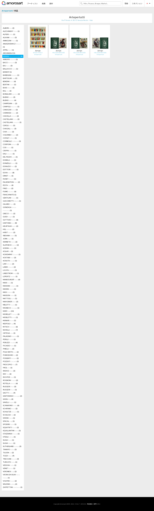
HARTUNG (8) (10, 223)
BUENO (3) (9, 97)
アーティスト (32, 3)
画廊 (43, 3)
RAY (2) (7, 374)
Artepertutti (7, 11)
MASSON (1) (9, 295)
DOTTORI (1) (10, 169)
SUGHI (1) (9, 443)
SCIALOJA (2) (9, 415)
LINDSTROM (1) (11, 273)
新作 (51, 3)
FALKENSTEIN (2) (11, 182)
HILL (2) (8, 229)
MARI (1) (8, 283)
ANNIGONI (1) (10, 41)
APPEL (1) (8, 50)
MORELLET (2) (11, 314)
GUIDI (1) (9, 217)
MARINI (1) (9, 289)
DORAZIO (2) (10, 166)
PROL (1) (7, 368)
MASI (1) (9, 292)
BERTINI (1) (9, 85)
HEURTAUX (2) (10, 226)
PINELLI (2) (8, 349)
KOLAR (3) (8, 251)
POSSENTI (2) (11, 358)
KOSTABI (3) (9, 258)
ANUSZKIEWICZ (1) (12, 45)
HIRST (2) (9, 232)
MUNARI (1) (9, 320)
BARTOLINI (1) (10, 78)
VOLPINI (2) (10, 481)
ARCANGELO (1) (9, 53)
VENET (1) (9, 468)
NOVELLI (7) (10, 330)
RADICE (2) (9, 371)
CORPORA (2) (11, 144)
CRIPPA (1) (9, 151)
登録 (126, 3)
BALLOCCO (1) (10, 69)
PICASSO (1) (9, 346)
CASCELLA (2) (11, 116)
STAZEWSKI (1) (11, 434)
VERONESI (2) (10, 471)
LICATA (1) (10, 270)
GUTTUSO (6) (10, 220)
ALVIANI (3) (10, 37)
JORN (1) (8, 239)
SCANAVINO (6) (11, 405)
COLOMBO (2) (10, 135)
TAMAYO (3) (10, 449)
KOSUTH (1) (10, 261)
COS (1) (8, 147)
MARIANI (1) (10, 286)
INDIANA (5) (10, 236)
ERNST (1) (8, 176)
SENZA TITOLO (38, 52)
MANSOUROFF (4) (11, 280)
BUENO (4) (9, 100)
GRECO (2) (9, 213)
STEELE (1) (9, 437)
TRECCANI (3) (11, 459)
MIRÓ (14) (8, 311)
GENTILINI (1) (10, 198)
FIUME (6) (9, 191)
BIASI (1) (8, 88)
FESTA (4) (8, 185)
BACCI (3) (10, 62)
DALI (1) (9, 154)
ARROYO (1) (10, 59)
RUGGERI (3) (9, 387)
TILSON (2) (8, 453)
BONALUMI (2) (11, 94)
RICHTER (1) (9, 377)
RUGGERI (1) (10, 390)
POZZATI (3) (11, 361)
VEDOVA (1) (9, 465)
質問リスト (97, 504)
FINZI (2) (8, 188)
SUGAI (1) (8, 440)
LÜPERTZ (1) (10, 276)
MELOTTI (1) (10, 305)
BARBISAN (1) (11, 75)
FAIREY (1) (9, 179)
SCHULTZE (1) (11, 412)
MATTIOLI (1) (10, 298)
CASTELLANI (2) (11, 119)
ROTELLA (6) (10, 383)
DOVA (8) (8, 173)
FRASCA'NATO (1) (9, 195)
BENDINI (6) (9, 81)
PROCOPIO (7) (10, 364)
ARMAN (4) (12, 56)
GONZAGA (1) (9, 208)
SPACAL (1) (9, 421)
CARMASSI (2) (10, 113)
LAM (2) (8, 264)
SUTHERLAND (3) (12, 446)
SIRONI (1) (9, 418)
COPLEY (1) (10, 138)
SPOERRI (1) (9, 424)
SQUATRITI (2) (11, 427)
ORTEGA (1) (9, 333)
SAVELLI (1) (9, 402)
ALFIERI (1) (9, 34)
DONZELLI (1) (10, 163)
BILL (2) (7, 91)
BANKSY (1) (7, 72)
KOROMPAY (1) (11, 254)
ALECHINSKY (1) (11, 31)
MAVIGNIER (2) (10, 302)
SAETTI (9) (9, 393)
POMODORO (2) (10, 355)
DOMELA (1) (9, 160)
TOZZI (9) (8, 456)
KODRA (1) (9, 248)
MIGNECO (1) (11, 308)
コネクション (137, 3)
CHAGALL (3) (9, 129)
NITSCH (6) (10, 327)
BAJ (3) (7, 66)
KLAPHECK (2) (11, 245)
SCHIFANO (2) (10, 409)
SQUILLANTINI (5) (12, 431)
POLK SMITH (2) (11, 352)
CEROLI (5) (9, 125)
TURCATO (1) (10, 462)
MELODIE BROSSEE (58, 52)
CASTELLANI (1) (12, 122)
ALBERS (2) (8, 28)
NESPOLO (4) (9, 324)
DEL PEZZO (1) (10, 157)
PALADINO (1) (11, 336)
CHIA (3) (8, 132)
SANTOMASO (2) (12, 396)
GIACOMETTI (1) (12, 201)
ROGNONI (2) (10, 380)
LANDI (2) (9, 267)
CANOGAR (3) (10, 110)
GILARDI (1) (9, 204)
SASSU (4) (8, 399)
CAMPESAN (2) (10, 103)
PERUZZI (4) (10, 342)
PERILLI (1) (9, 339)
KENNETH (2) (10, 242)
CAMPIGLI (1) (11, 107)
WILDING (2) (10, 484)
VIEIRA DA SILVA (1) (11, 476)
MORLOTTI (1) (10, 317)
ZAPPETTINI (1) (12, 487)
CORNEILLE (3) (12, 141)
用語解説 (90, 504)
